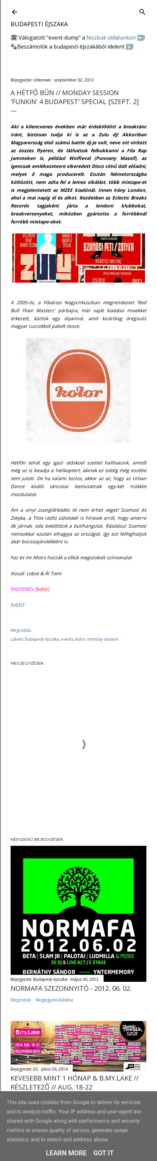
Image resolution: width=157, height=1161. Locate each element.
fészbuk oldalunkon (111, 37)
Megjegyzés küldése (54, 1000)
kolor (80, 639)
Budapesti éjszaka (39, 24)
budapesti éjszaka (42, 639)
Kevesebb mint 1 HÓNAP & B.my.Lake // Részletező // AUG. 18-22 (74, 1083)
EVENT (18, 605)
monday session (102, 639)
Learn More (66, 1153)
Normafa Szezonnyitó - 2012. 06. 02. (71, 988)
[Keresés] (142, 10)
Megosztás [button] (21, 630)
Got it (103, 1153)
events (67, 639)
